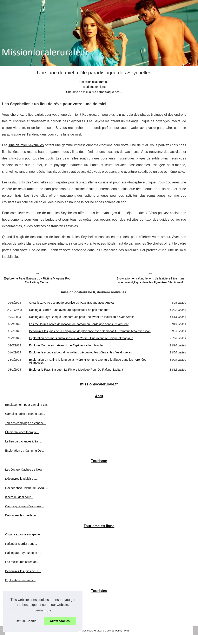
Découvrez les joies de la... (23, 571)
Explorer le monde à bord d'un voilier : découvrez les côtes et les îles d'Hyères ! (81, 352)
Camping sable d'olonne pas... (25, 413)
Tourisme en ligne (94, 86)
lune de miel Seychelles (26, 145)
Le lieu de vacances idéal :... (24, 441)
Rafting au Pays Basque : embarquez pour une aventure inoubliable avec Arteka (81, 316)
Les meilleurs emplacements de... (27, 599)
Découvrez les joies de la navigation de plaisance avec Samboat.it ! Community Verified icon (90, 331)
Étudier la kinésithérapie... (22, 432)
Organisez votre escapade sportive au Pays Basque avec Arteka (71, 302)
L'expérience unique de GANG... (26, 488)
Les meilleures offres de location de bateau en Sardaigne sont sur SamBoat (78, 324)
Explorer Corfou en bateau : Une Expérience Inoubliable (66, 345)
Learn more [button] (42, 610)
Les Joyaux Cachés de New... (24, 469)
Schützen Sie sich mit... (20, 617)
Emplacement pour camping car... (27, 404)
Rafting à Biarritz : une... (21, 543)
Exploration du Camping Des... (25, 450)
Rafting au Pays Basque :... (23, 552)
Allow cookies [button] (60, 621)
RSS (127, 630)
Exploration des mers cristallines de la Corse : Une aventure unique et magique (81, 338)
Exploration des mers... (20, 580)
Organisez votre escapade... (23, 534)
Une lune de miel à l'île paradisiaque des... (94, 92)
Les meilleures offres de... (22, 562)
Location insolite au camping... (25, 608)
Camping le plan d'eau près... (24, 506)
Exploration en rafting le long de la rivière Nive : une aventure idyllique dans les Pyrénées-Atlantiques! (151, 280)
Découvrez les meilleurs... (22, 515)
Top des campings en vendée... (25, 423)
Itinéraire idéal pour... (19, 497)
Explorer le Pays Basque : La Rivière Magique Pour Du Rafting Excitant (37, 280)
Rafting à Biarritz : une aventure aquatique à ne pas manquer (69, 309)
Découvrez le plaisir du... (21, 478)
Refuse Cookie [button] (26, 621)
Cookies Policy (113, 630)
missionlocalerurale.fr (95, 81)
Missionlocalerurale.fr (90, 630)
